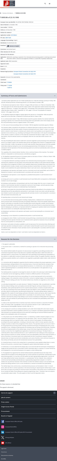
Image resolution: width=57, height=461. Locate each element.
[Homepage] (0, 13)
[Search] (45, 3)
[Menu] (49, 3)
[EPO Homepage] (9, 4)
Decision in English (13, 46)
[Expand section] (54, 393)
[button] (28, 95)
